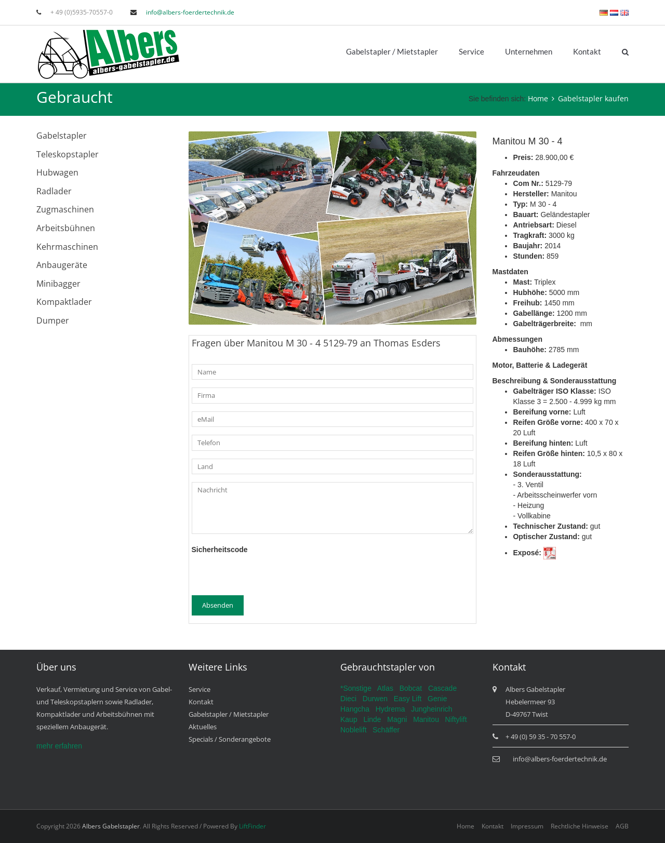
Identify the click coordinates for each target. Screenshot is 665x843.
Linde (372, 719)
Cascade (442, 688)
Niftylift (456, 719)
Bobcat (411, 688)
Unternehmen (528, 51)
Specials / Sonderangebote (230, 739)
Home (538, 98)
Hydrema (390, 709)
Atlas (385, 688)
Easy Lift (408, 698)
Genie (437, 698)
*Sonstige (355, 688)
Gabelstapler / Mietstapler (392, 51)
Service (471, 51)
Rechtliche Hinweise (579, 826)
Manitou (426, 719)
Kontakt (587, 51)
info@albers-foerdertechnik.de (190, 12)
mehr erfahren (59, 746)
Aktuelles (203, 726)
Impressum (527, 826)
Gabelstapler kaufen (593, 98)
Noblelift (353, 730)
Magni (397, 719)
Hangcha (354, 709)
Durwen (375, 698)
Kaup (348, 719)
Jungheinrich (431, 709)
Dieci (348, 698)
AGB (622, 826)
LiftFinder (252, 826)
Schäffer (386, 730)
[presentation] (271, 575)
